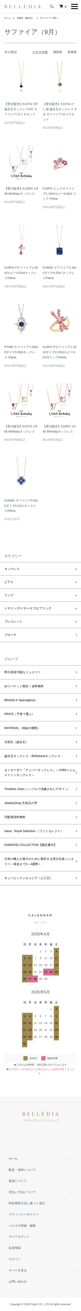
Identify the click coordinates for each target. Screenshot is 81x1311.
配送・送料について (22, 1169)
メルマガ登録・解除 (22, 1225)
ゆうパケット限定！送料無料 (24, 686)
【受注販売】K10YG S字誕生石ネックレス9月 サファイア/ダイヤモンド (21, 109)
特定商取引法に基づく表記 (27, 1203)
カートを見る (18, 1270)
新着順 (72, 52)
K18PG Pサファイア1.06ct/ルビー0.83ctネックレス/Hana (21, 273)
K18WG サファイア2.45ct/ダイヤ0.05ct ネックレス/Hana (60, 273)
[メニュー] (74, 6)
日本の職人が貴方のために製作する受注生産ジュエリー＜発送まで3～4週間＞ (39, 861)
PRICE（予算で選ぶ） (19, 714)
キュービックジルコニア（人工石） (28, 878)
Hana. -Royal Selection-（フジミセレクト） (34, 831)
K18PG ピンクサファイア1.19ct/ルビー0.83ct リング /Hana (59, 194)
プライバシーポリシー (24, 1214)
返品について (18, 1180)
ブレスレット (13, 621)
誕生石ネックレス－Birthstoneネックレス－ (33, 756)
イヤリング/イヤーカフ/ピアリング (27, 608)
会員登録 (15, 1248)
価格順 (57, 52)
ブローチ (10, 635)
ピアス (8, 582)
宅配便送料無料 (14, 817)
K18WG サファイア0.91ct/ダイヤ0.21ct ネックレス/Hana (21, 506)
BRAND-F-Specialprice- (20, 700)
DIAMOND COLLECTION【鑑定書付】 (30, 845)
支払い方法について (22, 1192)
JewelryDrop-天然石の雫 (20, 803)
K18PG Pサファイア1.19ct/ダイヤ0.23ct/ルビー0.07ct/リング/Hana (59, 352)
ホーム (7, 18)
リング (8, 595)
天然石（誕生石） (25, 18)
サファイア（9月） (49, 18)
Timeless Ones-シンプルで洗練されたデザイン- (36, 789)
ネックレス (11, 569)
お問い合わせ (18, 1281)
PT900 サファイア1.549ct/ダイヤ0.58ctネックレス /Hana (21, 352)
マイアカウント (19, 1236)
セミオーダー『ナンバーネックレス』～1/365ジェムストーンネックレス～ (39, 772)
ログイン (15, 1259)
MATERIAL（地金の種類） (22, 728)
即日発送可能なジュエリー (22, 672)
